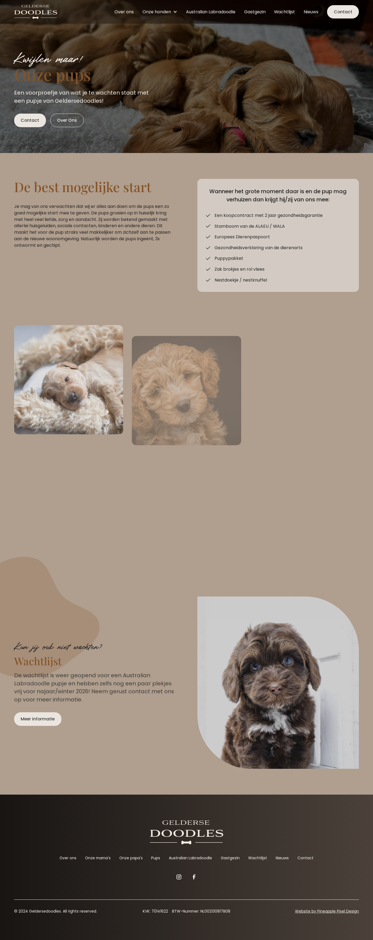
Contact (343, 12)
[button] (160, 11)
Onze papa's (131, 858)
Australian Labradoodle (210, 12)
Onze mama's (98, 858)
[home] (35, 12)
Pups (155, 858)
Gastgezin (255, 12)
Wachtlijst (284, 12)
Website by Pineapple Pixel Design (327, 911)
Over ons (124, 12)
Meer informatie (38, 719)
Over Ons (67, 120)
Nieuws (311, 12)
